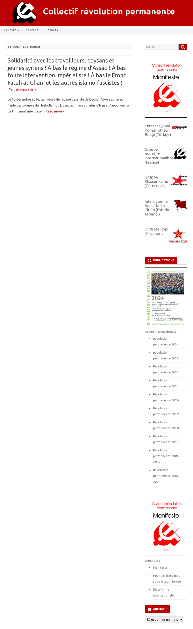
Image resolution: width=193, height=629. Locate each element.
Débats (53, 30)
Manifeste (160, 567)
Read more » (55, 111)
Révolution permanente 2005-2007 (166, 456)
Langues (10, 30)
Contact (32, 30)
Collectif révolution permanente (109, 11)
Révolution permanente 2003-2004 (166, 475)
